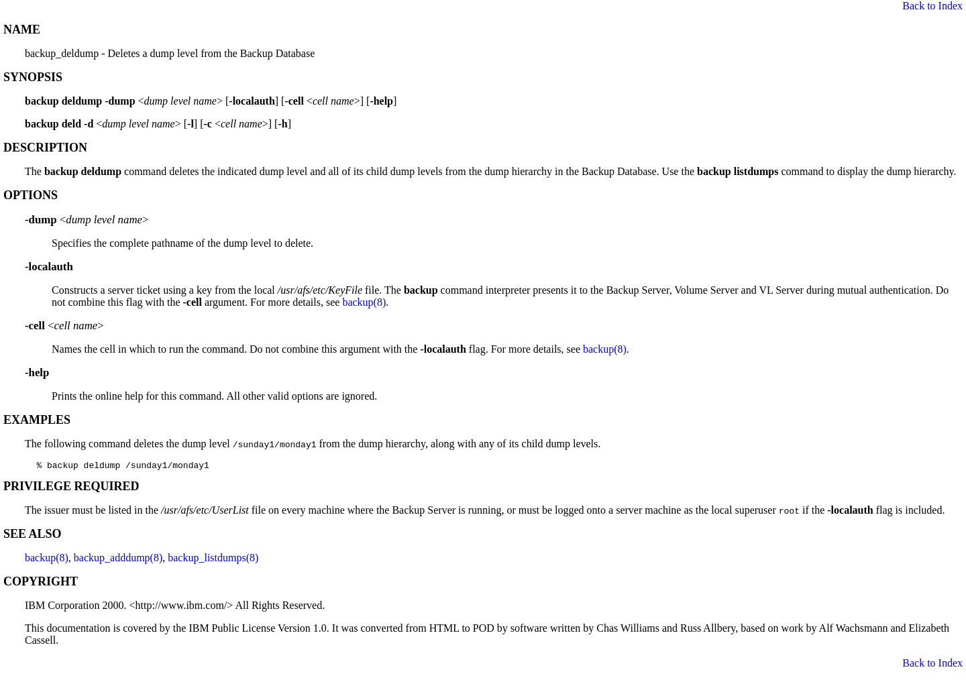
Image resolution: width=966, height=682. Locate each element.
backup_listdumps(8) (213, 559)
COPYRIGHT (40, 583)
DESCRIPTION (45, 147)
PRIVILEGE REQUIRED (71, 488)
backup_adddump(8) (118, 559)
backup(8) (364, 302)
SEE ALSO (32, 536)
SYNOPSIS (32, 77)
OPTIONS (30, 195)
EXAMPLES (36, 420)
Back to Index (932, 5)
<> (86, 219)
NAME (21, 29)
